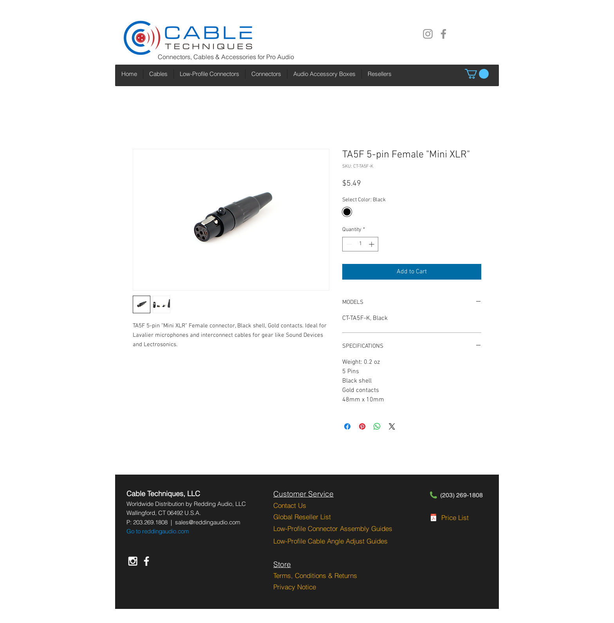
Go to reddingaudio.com (157, 531)
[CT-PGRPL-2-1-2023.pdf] (433, 518)
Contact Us (289, 505)
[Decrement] (348, 244)
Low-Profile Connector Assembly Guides (332, 528)
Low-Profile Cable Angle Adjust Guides (330, 541)
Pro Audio (280, 57)
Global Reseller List (302, 517)
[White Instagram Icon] (132, 561)
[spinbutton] (360, 244)
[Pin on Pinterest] (362, 426)
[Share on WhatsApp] (377, 426)
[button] (477, 74)
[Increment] (372, 244)
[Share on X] (392, 426)
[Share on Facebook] (347, 426)
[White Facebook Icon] (146, 561)
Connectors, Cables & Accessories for (212, 57)
